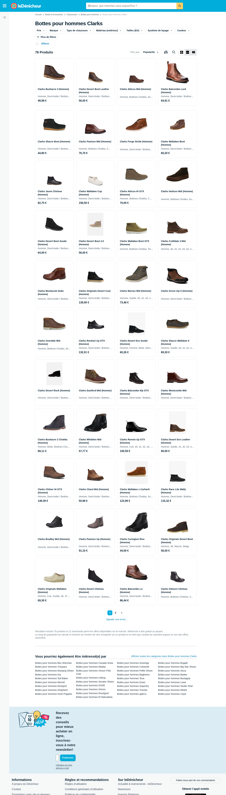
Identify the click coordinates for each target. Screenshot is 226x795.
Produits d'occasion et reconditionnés (139, 773)
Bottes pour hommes (90, 14)
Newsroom (124, 752)
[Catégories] (4, 6)
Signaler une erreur (116, 619)
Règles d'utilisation (76, 747)
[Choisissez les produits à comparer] (166, 52)
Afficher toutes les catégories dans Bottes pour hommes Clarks (164, 656)
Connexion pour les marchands (30, 766)
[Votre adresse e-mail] (78, 721)
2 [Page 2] (115, 612)
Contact (16, 752)
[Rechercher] (179, 6)
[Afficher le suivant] (121, 612)
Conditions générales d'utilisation (84, 752)
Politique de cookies (76, 762)
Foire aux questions (23, 771)
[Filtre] (4, 17)
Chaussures (72, 14)
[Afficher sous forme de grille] (182, 52)
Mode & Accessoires (54, 14)
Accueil (38, 14)
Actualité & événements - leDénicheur (140, 747)
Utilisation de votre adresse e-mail (71, 728)
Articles (122, 762)
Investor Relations (128, 757)
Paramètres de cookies (78, 767)
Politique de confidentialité (80, 757)
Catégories (124, 767)
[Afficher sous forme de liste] (188, 52)
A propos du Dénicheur (25, 747)
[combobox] (131, 6)
